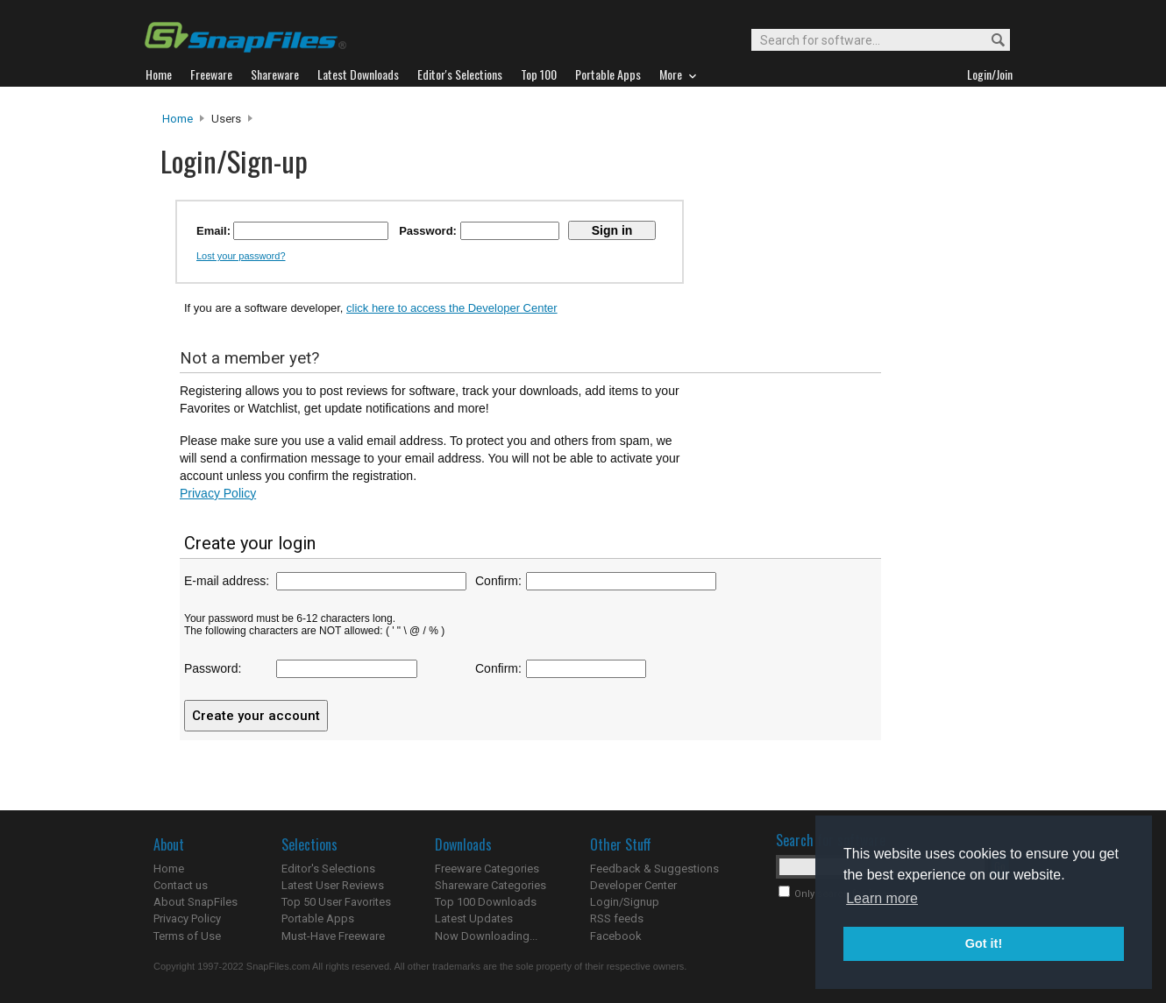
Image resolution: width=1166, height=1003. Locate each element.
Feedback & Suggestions (654, 868)
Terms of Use (187, 936)
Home (177, 118)
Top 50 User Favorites (336, 901)
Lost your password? (241, 256)
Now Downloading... (486, 936)
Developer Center (633, 885)
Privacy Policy (218, 493)
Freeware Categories (487, 868)
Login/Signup (624, 901)
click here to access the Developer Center (452, 307)
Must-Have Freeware (333, 936)
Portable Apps (317, 918)
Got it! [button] (983, 943)
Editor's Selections (328, 868)
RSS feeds (616, 918)
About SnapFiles (195, 901)
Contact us (180, 885)
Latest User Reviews (332, 885)
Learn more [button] (882, 898)
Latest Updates (474, 918)
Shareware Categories (490, 885)
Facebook (616, 936)
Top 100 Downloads (486, 901)
